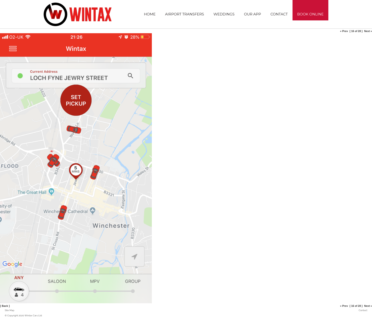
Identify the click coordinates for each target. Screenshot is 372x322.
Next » (368, 31)
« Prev (344, 31)
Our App (252, 14)
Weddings (224, 14)
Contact (279, 14)
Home (150, 14)
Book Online (310, 14)
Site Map (9, 310)
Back (5, 305)
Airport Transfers (184, 14)
